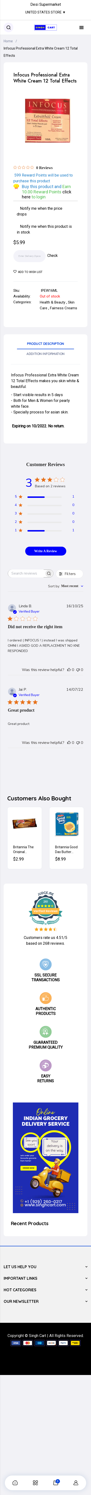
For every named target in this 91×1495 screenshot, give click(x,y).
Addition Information (45, 354)
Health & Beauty (52, 302)
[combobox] (65, 586)
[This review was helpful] (69, 669)
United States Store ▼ (45, 12)
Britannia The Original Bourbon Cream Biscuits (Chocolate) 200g (24, 849)
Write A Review (45, 551)
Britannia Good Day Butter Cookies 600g (66, 849)
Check (52, 255)
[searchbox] (26, 573)
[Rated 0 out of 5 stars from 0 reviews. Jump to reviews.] (33, 167)
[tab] (45, 345)
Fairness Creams (63, 308)
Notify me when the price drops (40, 211)
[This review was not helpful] (78, 669)
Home (8, 41)
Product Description (45, 344)
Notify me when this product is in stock (44, 229)
